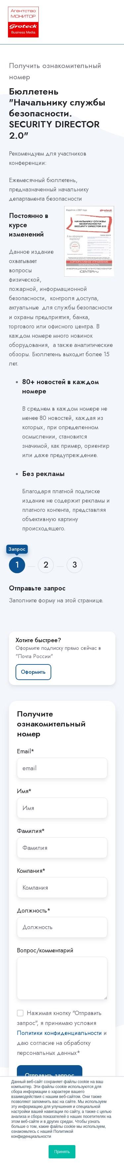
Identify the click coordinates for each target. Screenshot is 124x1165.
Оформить (33, 672)
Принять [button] (62, 1151)
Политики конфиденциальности (59, 1033)
